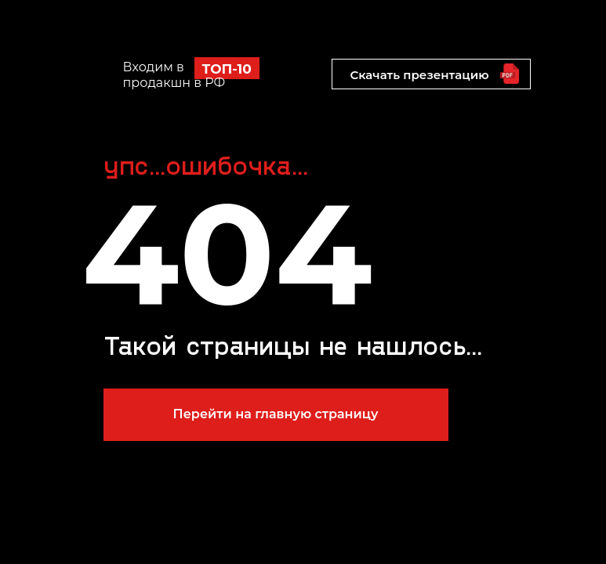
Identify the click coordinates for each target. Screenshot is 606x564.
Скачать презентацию (419, 74)
